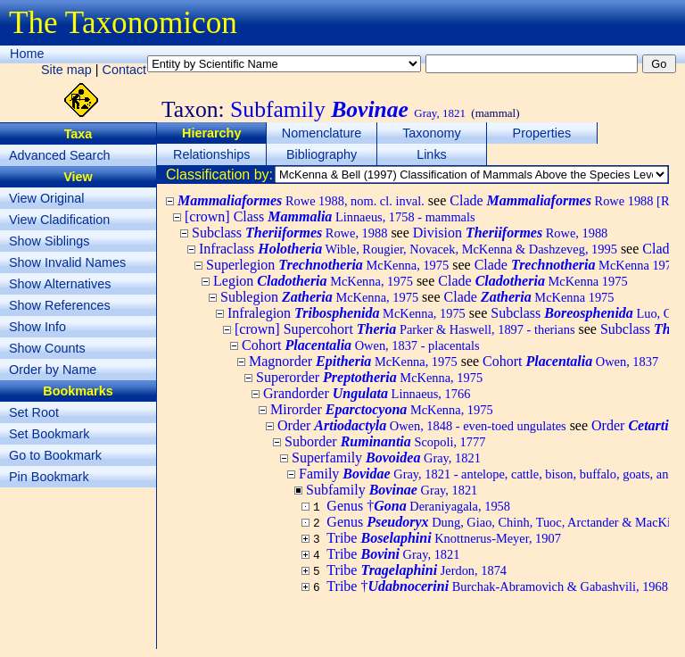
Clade (577, 264)
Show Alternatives (60, 284)
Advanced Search (60, 155)
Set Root (34, 412)
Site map (66, 69)
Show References (60, 305)
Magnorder (353, 361)
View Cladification (59, 219)
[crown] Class (330, 216)
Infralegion (346, 312)
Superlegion (327, 264)
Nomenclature (322, 133)
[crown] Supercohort (405, 329)
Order (421, 425)
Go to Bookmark (55, 455)
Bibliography (321, 154)
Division (510, 232)
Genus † (418, 505)
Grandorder (366, 393)
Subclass (289, 232)
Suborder (385, 441)
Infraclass (408, 248)
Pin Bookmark (49, 477)
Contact (125, 69)
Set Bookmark (49, 434)
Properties (542, 133)
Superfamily (386, 457)
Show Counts (47, 348)
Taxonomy (431, 133)
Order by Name (52, 369)
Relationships (211, 154)
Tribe (443, 537)
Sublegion (319, 296)
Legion (313, 280)
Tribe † (497, 586)
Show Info (37, 327)
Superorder (369, 377)
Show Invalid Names (67, 262)
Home (27, 53)
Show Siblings (49, 241)
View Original (47, 198)
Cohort (361, 345)
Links (432, 154)
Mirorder (381, 409)
